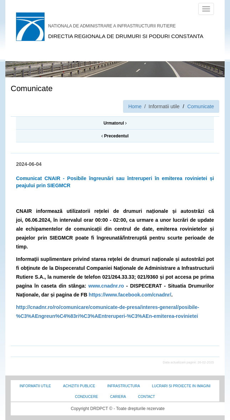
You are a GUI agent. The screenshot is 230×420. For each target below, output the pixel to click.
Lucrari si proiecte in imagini (181, 386)
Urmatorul (115, 123)
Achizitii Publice (79, 386)
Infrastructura (123, 386)
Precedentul (114, 135)
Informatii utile (35, 386)
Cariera (118, 397)
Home (135, 106)
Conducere (86, 397)
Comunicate (200, 106)
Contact (146, 397)
